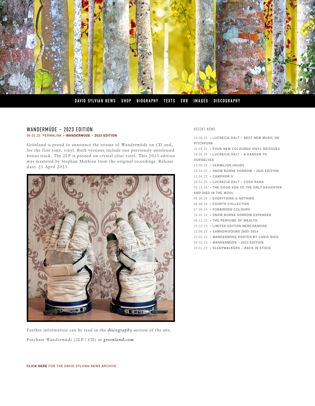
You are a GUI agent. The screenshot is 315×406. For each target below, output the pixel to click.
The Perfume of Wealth (235, 220)
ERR (184, 100)
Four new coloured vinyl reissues (246, 149)
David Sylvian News (95, 100)
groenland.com (118, 340)
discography (120, 330)
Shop (126, 100)
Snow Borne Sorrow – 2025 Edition (246, 171)
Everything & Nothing (234, 198)
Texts (170, 100)
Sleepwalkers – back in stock (242, 248)
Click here (37, 366)
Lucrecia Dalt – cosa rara (238, 182)
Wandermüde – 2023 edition (91, 135)
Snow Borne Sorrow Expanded (242, 215)
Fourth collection (231, 204)
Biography (147, 100)
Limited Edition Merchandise (240, 226)
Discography (227, 100)
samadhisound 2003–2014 (236, 231)
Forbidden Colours (231, 209)
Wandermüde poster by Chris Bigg (246, 237)
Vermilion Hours (228, 165)
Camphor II (223, 176)
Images (201, 100)
